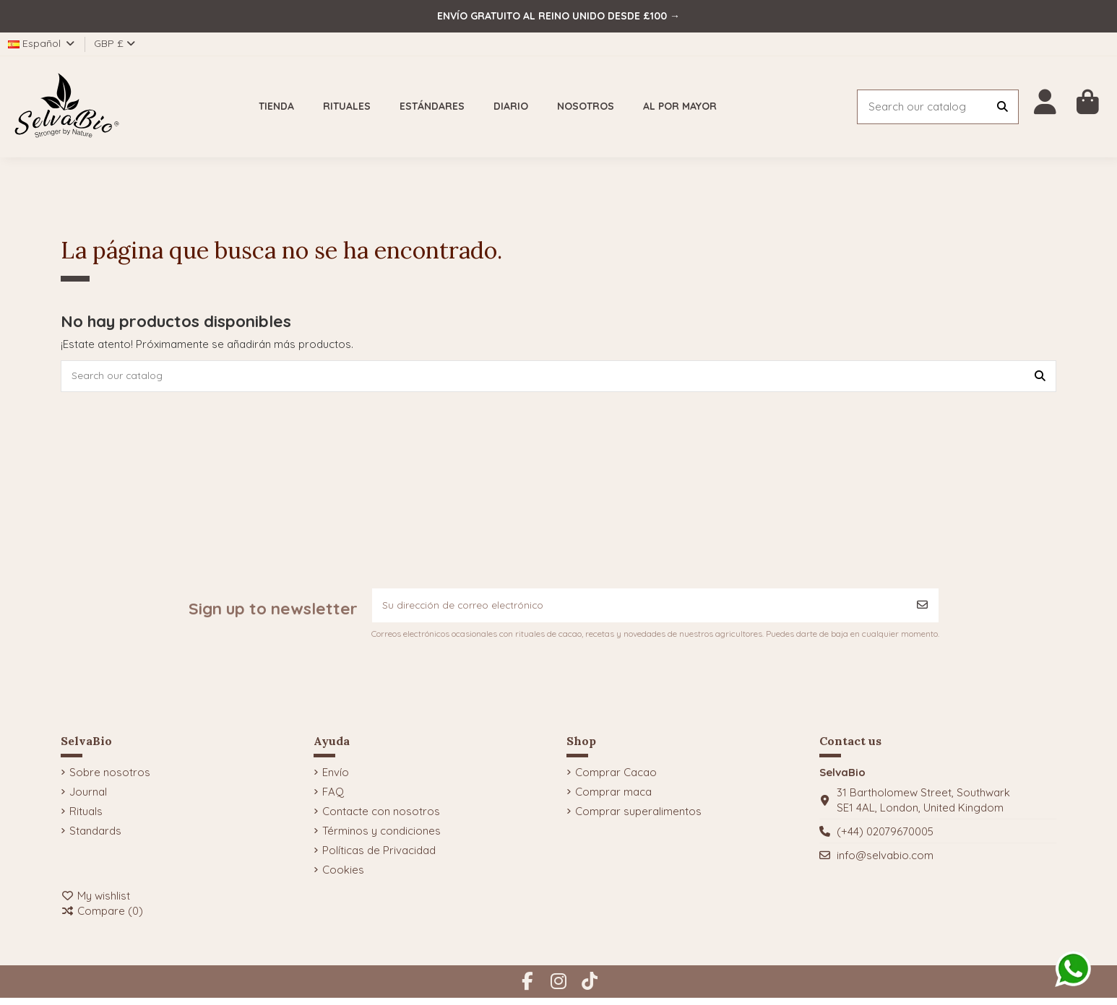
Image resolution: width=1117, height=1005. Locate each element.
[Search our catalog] (1002, 107)
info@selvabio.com (885, 862)
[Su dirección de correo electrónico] (639, 610)
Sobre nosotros (109, 779)
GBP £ (114, 43)
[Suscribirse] (922, 610)
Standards (95, 838)
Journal (88, 799)
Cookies (343, 877)
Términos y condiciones (381, 838)
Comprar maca (613, 799)
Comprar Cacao (616, 779)
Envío (335, 779)
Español (42, 43)
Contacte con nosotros (381, 818)
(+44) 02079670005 (885, 838)
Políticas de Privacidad (379, 857)
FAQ (333, 799)
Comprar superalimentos (638, 818)
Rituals (86, 818)
